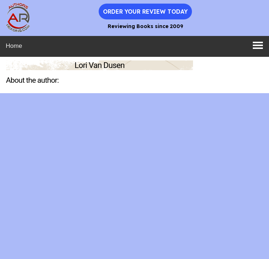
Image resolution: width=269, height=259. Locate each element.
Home (14, 45)
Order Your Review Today (145, 11)
